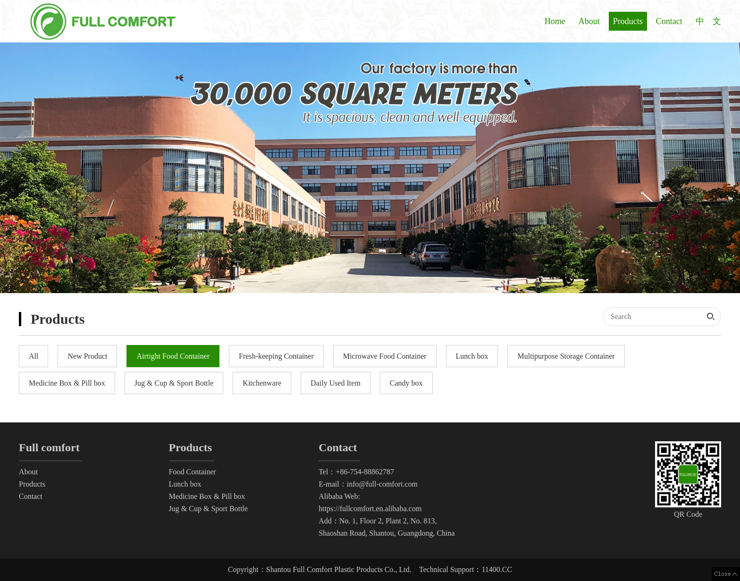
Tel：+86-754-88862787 (356, 472)
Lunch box (185, 484)
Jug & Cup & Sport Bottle (208, 509)
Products (628, 21)
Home (555, 21)
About (589, 21)
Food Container (192, 472)
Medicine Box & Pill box (207, 496)
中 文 (708, 21)
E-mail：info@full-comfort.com (368, 484)
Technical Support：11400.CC (465, 569)
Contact (669, 21)
